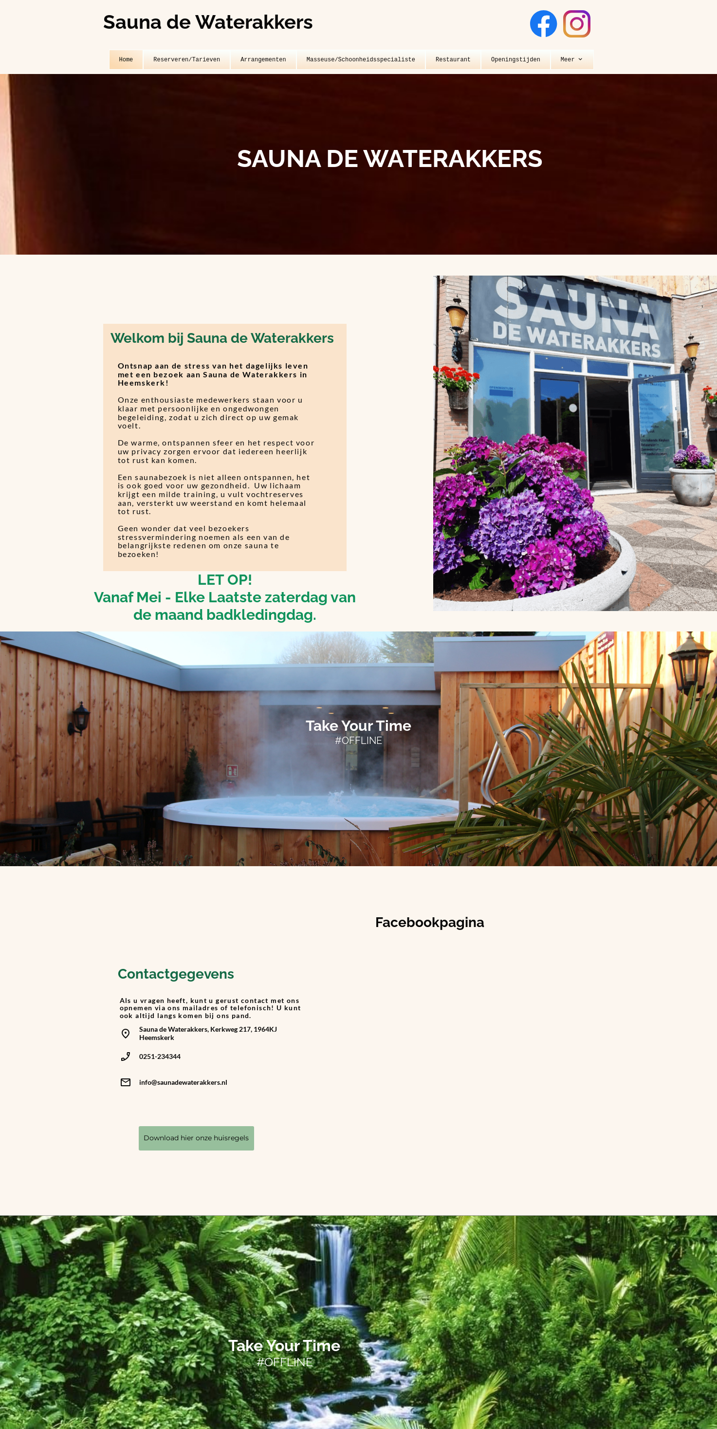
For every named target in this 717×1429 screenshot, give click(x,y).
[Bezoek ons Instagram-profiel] (576, 23)
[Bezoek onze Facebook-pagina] (543, 23)
